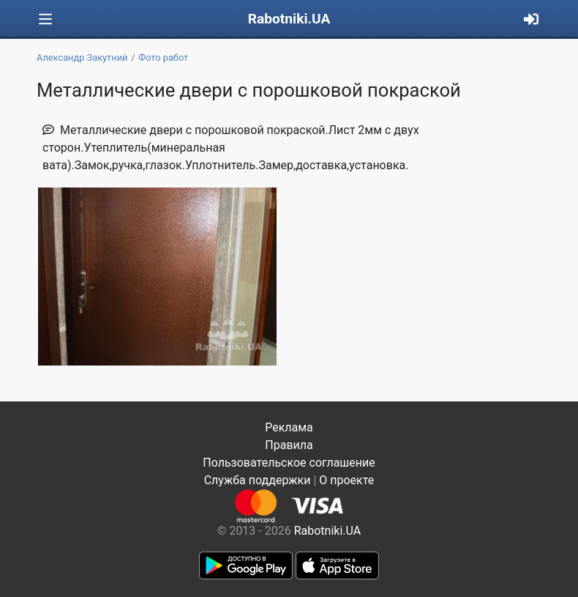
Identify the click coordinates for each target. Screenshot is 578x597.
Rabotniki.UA (289, 18)
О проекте (346, 480)
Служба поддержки (257, 480)
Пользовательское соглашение (289, 463)
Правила (288, 445)
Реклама (289, 427)
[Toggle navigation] (45, 19)
